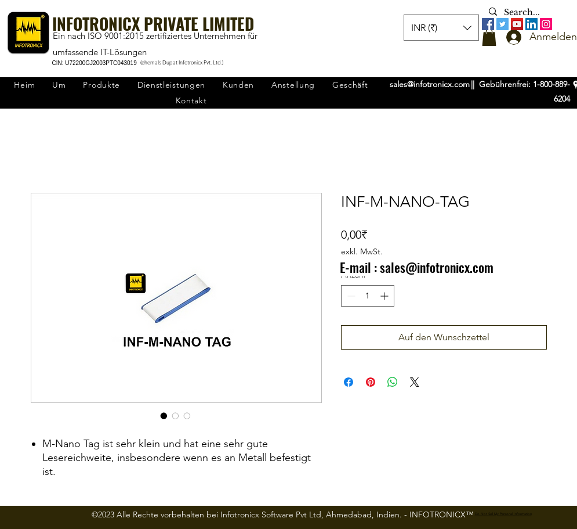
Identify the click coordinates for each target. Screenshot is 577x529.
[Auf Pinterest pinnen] (371, 382)
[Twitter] (502, 24)
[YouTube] (517, 24)
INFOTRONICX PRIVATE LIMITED (153, 23)
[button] (489, 37)
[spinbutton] (367, 296)
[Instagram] (546, 24)
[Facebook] (488, 24)
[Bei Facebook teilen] (348, 382)
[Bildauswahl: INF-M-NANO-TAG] (164, 416)
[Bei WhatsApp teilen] (393, 382)
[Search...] (524, 12)
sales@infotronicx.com (430, 84)
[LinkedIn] (531, 24)
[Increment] (385, 296)
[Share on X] (415, 382)
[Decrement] (350, 296)
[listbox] (441, 28)
